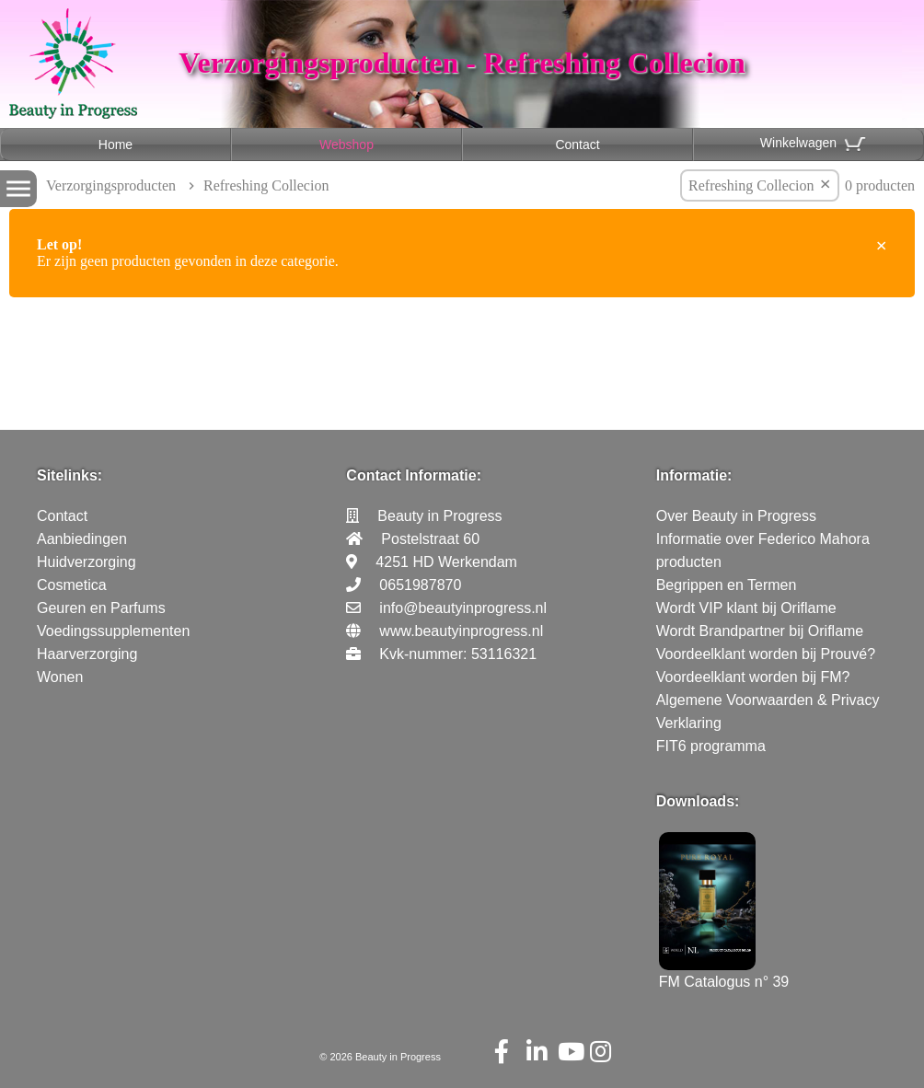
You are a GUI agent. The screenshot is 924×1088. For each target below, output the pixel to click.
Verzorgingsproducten (111, 185)
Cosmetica (72, 585)
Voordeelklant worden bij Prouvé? (765, 654)
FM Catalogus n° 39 (724, 973)
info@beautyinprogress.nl (463, 608)
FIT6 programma (711, 746)
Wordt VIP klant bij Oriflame (746, 608)
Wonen (60, 677)
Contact (577, 144)
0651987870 (420, 585)
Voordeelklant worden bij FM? (753, 677)
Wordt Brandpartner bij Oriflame (760, 631)
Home (115, 144)
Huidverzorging (86, 562)
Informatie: (694, 475)
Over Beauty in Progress (736, 516)
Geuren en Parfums (101, 608)
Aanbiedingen (82, 539)
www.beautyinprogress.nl (461, 631)
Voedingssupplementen (113, 631)
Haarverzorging (87, 654)
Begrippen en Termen (726, 585)
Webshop (346, 144)
